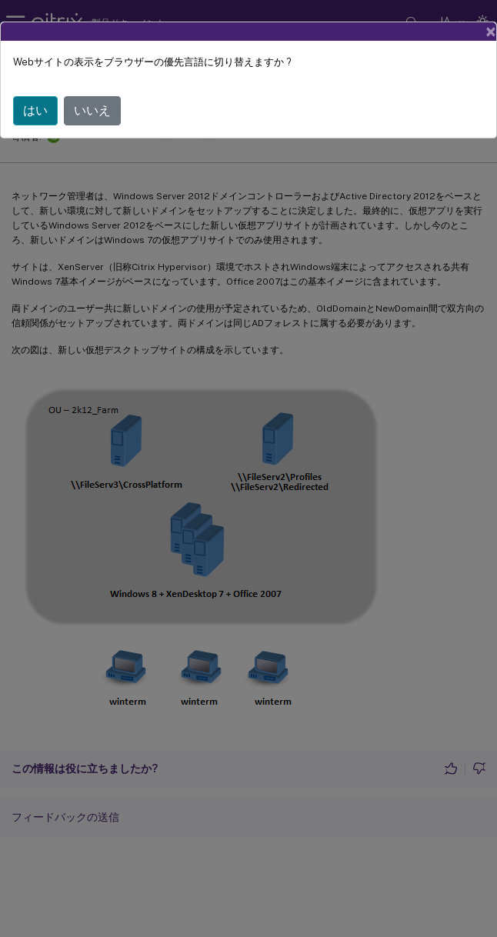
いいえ (92, 110)
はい (35, 110)
